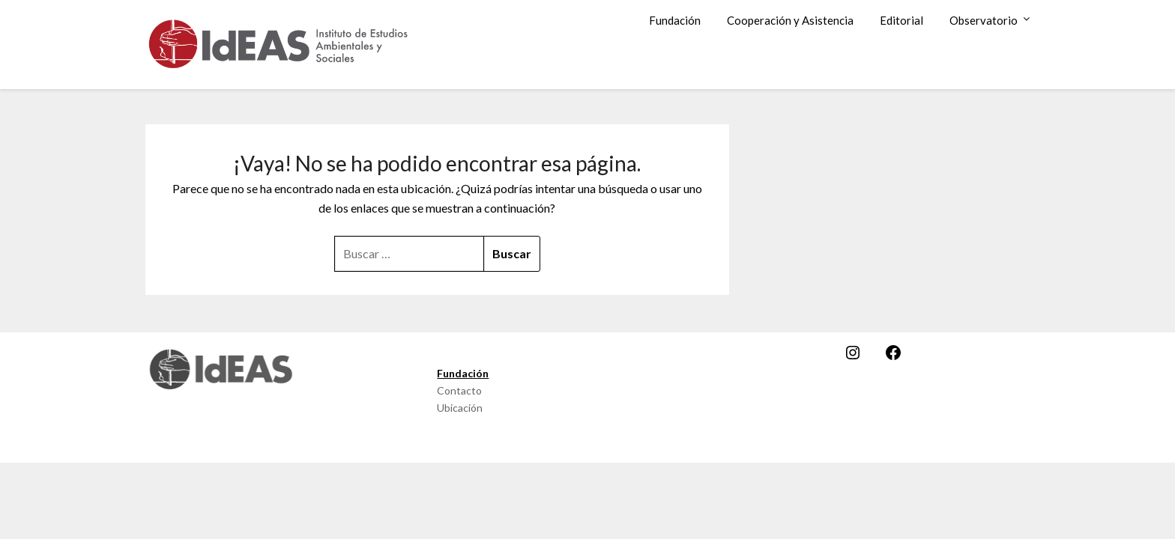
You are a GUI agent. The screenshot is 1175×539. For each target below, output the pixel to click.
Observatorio (983, 20)
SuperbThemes (640, 441)
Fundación (675, 20)
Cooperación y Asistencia (790, 20)
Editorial (901, 20)
